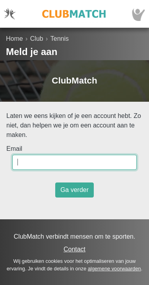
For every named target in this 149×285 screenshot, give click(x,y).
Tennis (59, 38)
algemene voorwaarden (114, 269)
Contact (74, 249)
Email (14, 148)
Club (36, 38)
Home (14, 38)
